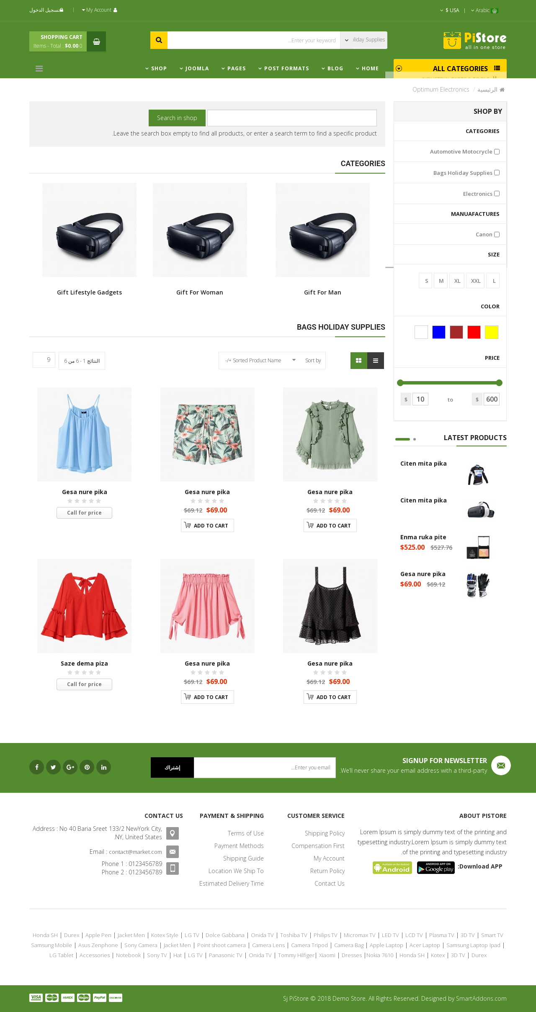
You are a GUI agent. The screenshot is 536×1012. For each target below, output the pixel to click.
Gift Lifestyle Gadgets (89, 239)
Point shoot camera (221, 945)
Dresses (352, 955)
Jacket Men (131, 935)
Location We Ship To (236, 871)
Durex (71, 935)
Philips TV (326, 935)
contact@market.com (135, 852)
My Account (329, 858)
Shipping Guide (243, 858)
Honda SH (45, 935)
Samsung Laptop (467, 945)
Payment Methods (239, 846)
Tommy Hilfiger (296, 955)
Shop (159, 68)
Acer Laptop (425, 945)
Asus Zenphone (98, 945)
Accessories (95, 955)
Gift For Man (322, 239)
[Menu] (41, 68)
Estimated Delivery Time (231, 883)
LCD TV (414, 935)
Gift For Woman (199, 239)
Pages (236, 68)
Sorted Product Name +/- (253, 360)
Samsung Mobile (51, 945)
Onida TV (262, 935)
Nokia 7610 (379, 955)
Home (370, 68)
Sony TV (157, 955)
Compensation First (318, 846)
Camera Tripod (309, 945)
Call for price (84, 512)
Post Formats (286, 68)
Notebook (128, 955)
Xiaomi (327, 955)
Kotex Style (164, 935)
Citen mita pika (423, 463)
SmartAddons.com (481, 998)
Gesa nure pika (423, 574)
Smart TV (492, 935)
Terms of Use (246, 833)
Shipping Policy (325, 833)
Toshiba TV (293, 935)
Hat (177, 955)
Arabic (484, 10)
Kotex (438, 955)
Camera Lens (268, 945)
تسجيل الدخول (47, 9)
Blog (335, 68)
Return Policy (327, 871)
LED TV (390, 935)
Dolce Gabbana (225, 935)
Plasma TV (441, 935)
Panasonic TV (225, 955)
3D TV (468, 935)
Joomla (197, 68)
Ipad (495, 945)
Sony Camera (140, 945)
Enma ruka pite (423, 537)
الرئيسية (487, 89)
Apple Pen (98, 935)
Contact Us (329, 883)
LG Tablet (61, 955)
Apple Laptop (386, 945)
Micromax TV (360, 935)
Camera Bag (348, 945)
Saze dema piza (84, 663)
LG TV (192, 935)
